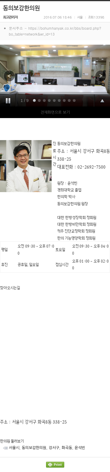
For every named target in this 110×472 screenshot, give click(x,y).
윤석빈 (80, 448)
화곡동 (67, 448)
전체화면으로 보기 (55, 112)
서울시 (14, 448)
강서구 (54, 448)
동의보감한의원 (34, 448)
